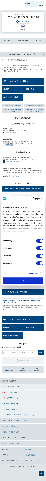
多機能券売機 (8, 145)
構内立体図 (5, 39)
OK (23, 280)
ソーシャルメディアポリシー (34, 460)
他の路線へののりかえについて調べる (35, 111)
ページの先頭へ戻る (41, 473)
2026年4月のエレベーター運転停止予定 (22, 54)
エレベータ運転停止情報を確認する (13, 111)
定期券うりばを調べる (34, 105)
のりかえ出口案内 (22, 39)
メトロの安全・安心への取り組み (16, 292)
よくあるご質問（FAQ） (11, 426)
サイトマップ (7, 449)
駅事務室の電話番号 (13, 161)
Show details (32, 273)
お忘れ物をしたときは (11, 176)
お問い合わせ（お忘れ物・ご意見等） (15, 420)
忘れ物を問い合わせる (13, 105)
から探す (9, 370)
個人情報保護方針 (31, 455)
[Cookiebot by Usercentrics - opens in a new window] (32, 198)
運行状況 (27, 4)
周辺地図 (36, 39)
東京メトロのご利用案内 (11, 432)
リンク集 (28, 449)
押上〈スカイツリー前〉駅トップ (17, 81)
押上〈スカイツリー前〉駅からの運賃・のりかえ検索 (22, 189)
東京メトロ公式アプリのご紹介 (13, 443)
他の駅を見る (24, 21)
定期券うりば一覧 (10, 132)
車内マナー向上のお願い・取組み (14, 438)
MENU (41, 5)
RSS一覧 (5, 455)
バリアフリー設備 (11, 97)
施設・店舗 (30, 89)
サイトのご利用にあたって (10, 460)
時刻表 (6, 89)
